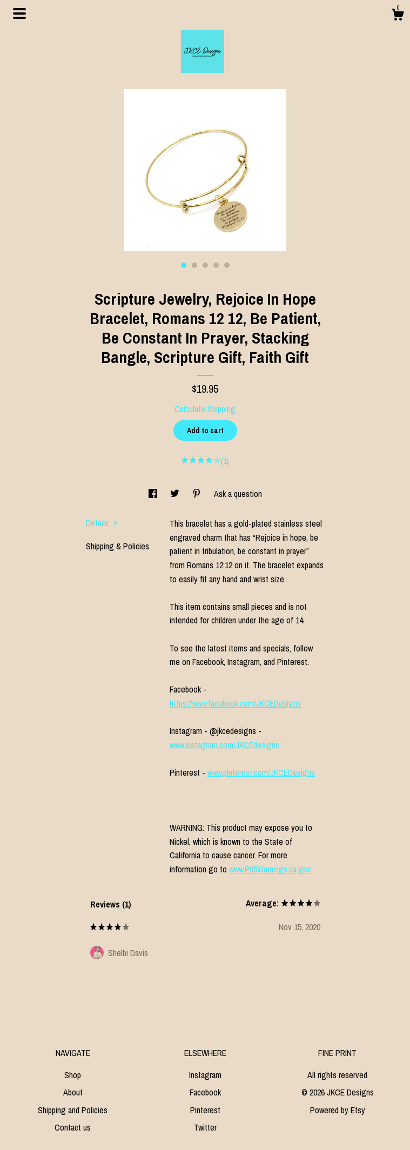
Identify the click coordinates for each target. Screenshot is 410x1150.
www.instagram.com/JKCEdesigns (224, 745)
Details (102, 523)
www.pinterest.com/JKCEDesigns (261, 772)
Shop (72, 1075)
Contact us (73, 1127)
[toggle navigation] (19, 13)
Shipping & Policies (117, 546)
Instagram (205, 1075)
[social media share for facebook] (154, 494)
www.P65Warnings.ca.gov (270, 869)
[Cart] (398, 16)
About (73, 1092)
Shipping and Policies (72, 1110)
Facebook (205, 1092)
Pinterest (205, 1110)
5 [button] (227, 265)
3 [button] (205, 265)
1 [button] (183, 265)
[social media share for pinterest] (197, 494)
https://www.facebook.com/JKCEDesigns (235, 703)
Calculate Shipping (205, 409)
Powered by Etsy (337, 1110)
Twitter (205, 1127)
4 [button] (216, 265)
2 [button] (194, 265)
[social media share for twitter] (176, 494)
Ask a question (238, 494)
